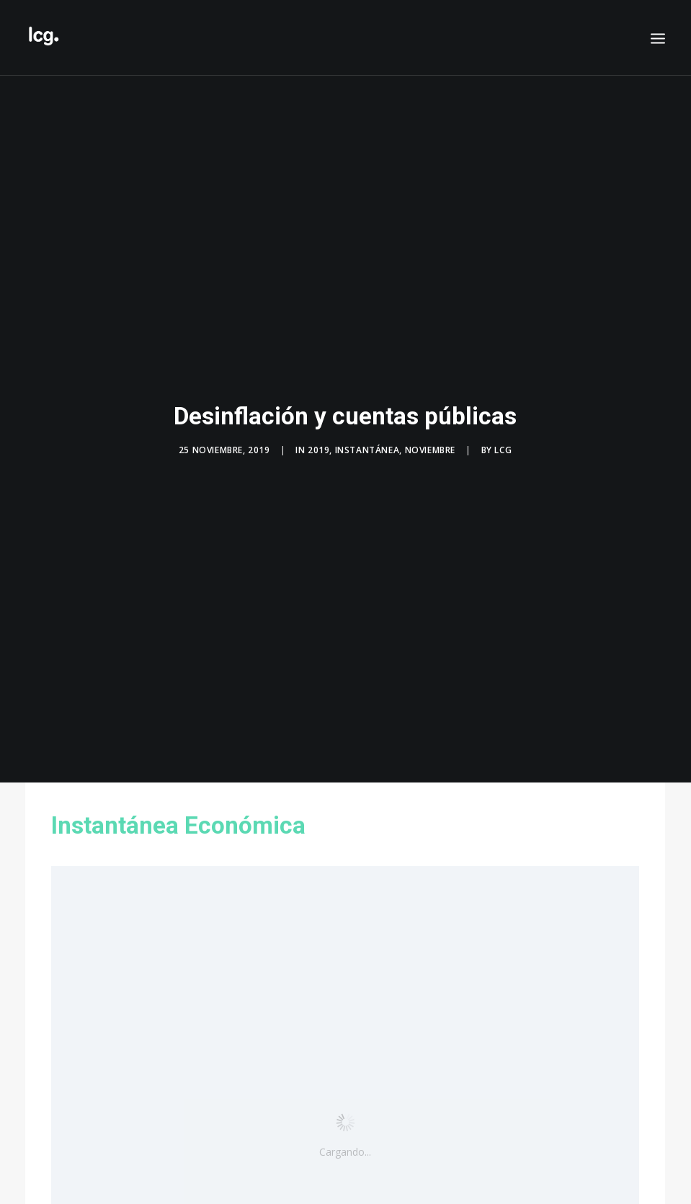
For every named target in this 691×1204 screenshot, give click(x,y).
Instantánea (367, 446)
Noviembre (430, 446)
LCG (503, 446)
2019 (318, 446)
